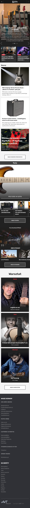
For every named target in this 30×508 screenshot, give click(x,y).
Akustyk (15, 349)
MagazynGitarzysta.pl (6, 424)
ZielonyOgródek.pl (5, 413)
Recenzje (3, 480)
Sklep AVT (8, 503)
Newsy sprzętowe (5, 468)
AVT (20, 503)
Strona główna (4, 466)
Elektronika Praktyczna (6, 439)
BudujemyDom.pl (5, 405)
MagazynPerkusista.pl (6, 426)
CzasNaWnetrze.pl (5, 415)
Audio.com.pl (4, 422)
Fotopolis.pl (3, 450)
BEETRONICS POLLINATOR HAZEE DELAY (20, 212)
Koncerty (3, 474)
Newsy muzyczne (5, 472)
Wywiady (3, 478)
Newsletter (3, 491)
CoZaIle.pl (3, 409)
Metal (15, 279)
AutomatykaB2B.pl (5, 437)
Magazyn (3, 488)
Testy (2, 470)
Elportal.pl (3, 441)
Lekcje (2, 484)
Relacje (2, 476)
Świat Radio (3, 443)
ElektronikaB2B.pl (5, 435)
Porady (2, 486)
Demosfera (3, 482)
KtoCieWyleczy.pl (5, 457)
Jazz (15, 314)
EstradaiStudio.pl (5, 428)
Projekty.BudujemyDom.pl (7, 407)
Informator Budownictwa (6, 411)
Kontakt (2, 490)
